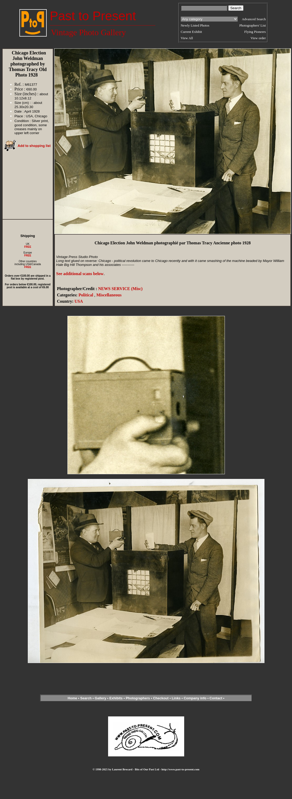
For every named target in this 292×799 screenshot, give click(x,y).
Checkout (160, 698)
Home (72, 698)
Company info (195, 698)
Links (176, 698)
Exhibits (116, 698)
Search (86, 698)
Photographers (138, 698)
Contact (216, 698)
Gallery (100, 698)
